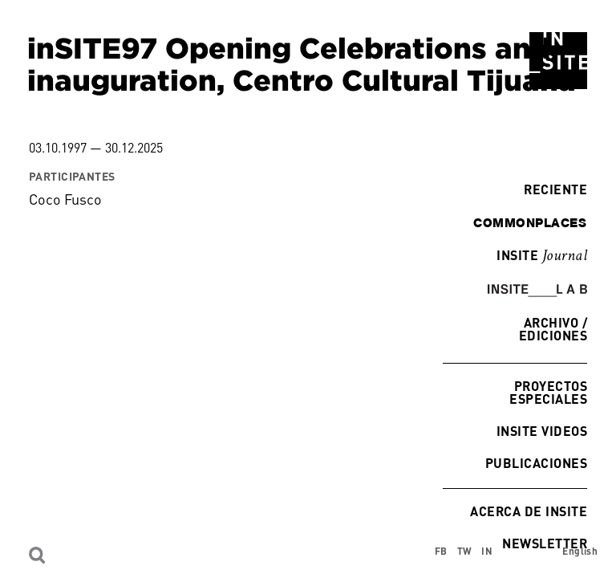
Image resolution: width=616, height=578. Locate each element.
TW (464, 551)
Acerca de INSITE (528, 511)
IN (486, 551)
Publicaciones (536, 462)
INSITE (541, 256)
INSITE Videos (541, 430)
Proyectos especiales (548, 392)
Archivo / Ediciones (553, 329)
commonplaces (529, 222)
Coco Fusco (65, 199)
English (580, 551)
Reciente (551, 189)
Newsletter (544, 543)
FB (441, 551)
